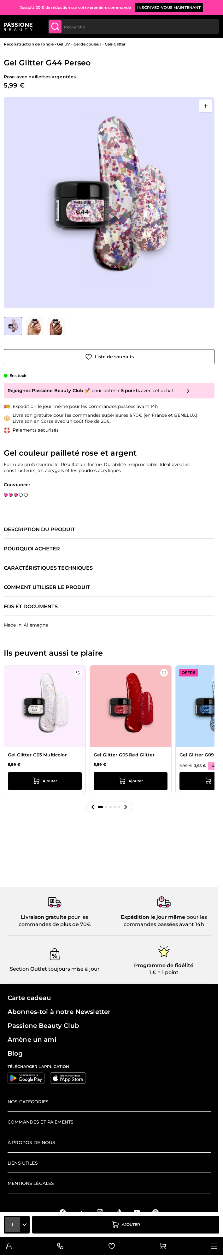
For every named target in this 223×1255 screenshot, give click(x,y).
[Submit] (55, 26)
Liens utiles (23, 1163)
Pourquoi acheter (32, 548)
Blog (15, 1053)
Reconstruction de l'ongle (29, 44)
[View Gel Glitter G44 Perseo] (13, 326)
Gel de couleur (87, 44)
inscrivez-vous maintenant (169, 7)
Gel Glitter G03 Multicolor (37, 755)
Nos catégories (28, 1102)
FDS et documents (31, 606)
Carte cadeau (29, 998)
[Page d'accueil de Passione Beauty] (18, 26)
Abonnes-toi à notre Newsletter (59, 1012)
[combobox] (133, 26)
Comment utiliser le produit (47, 587)
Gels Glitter (115, 44)
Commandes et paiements (40, 1122)
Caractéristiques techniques (48, 568)
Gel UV (63, 44)
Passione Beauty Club (43, 1025)
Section (19, 969)
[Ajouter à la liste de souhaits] (109, 356)
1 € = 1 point (164, 972)
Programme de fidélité (163, 965)
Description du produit (39, 529)
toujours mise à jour (73, 969)
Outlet (38, 969)
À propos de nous (31, 1142)
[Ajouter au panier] (125, 1225)
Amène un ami (32, 1039)
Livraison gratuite (44, 917)
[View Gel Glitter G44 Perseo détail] (35, 326)
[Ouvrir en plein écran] (205, 106)
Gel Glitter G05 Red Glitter (124, 755)
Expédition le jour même (153, 917)
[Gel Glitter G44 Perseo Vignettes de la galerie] (34, 326)
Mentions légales (31, 1183)
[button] (93, 807)
